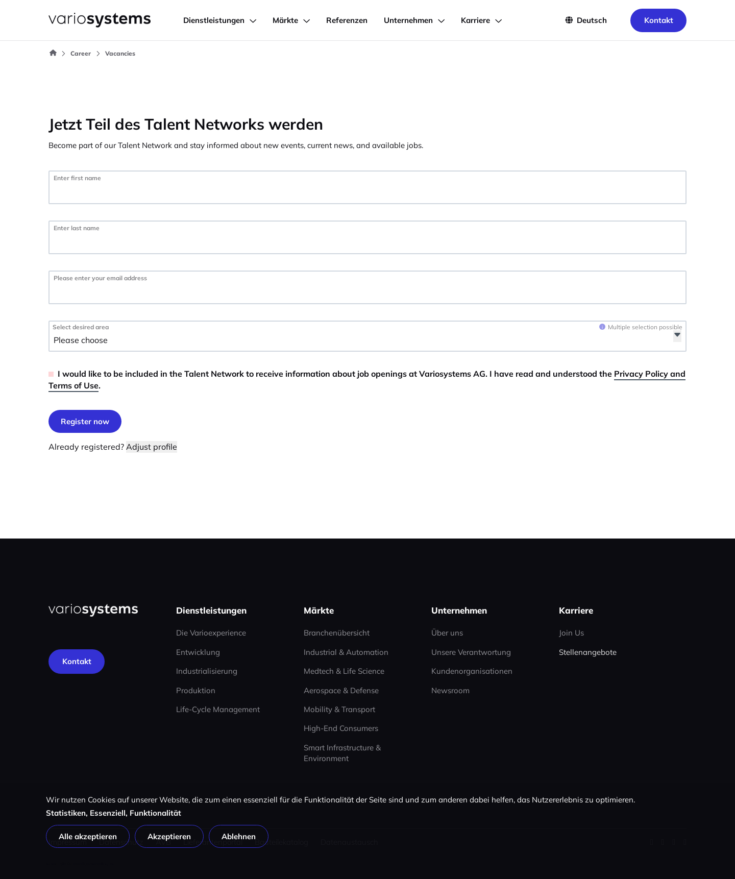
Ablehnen (239, 836)
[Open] (677, 336)
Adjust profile (151, 447)
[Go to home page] (99, 20)
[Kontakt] (76, 661)
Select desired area (81, 327)
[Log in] (84, 421)
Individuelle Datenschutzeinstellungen (80, 863)
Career (80, 53)
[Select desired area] (111, 340)
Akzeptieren (169, 836)
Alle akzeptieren (88, 836)
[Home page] (93, 610)
